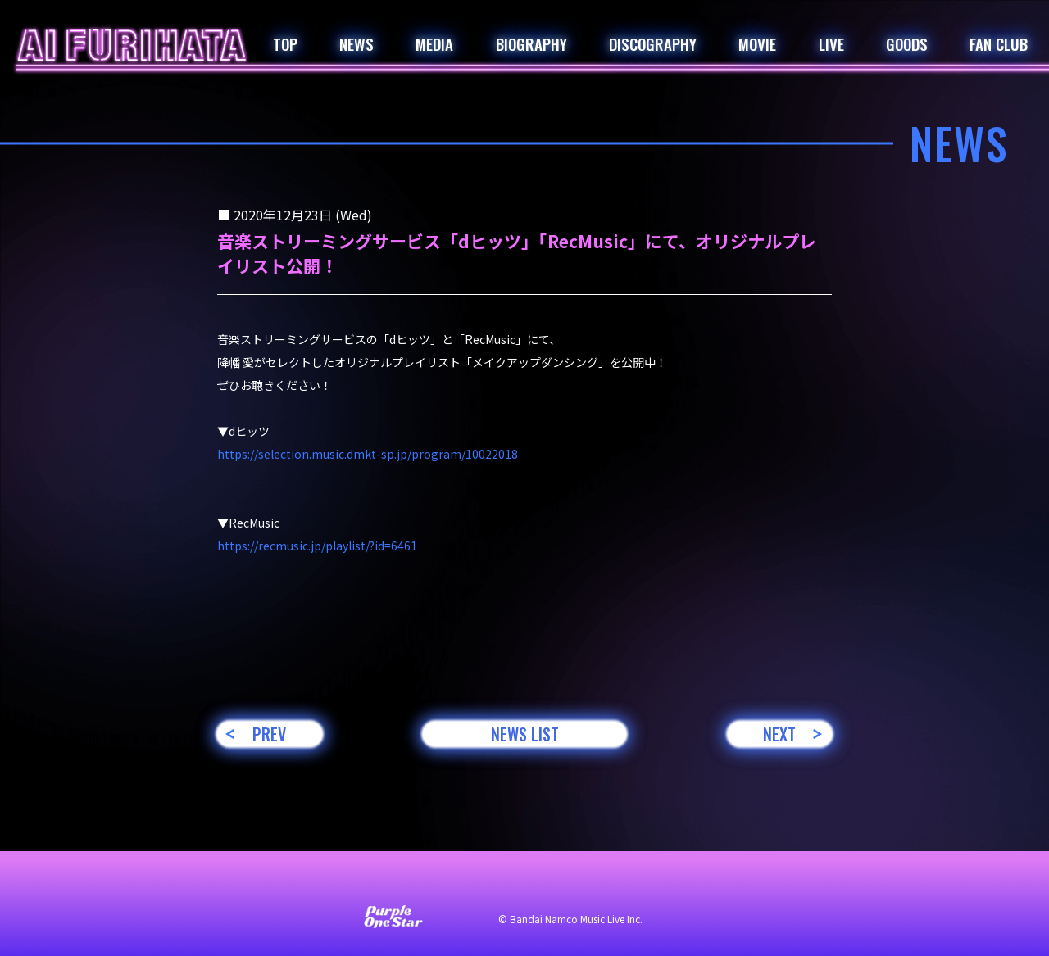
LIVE (831, 43)
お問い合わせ (303, 884)
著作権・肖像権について (695, 884)
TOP (285, 43)
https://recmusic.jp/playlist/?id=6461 (317, 545)
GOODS (907, 43)
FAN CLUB (999, 43)
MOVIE (757, 43)
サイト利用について (414, 884)
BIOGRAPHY (531, 43)
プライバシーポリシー (549, 884)
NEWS (356, 43)
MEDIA (434, 43)
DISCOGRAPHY (653, 43)
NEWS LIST (525, 734)
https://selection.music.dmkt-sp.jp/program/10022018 (367, 454)
